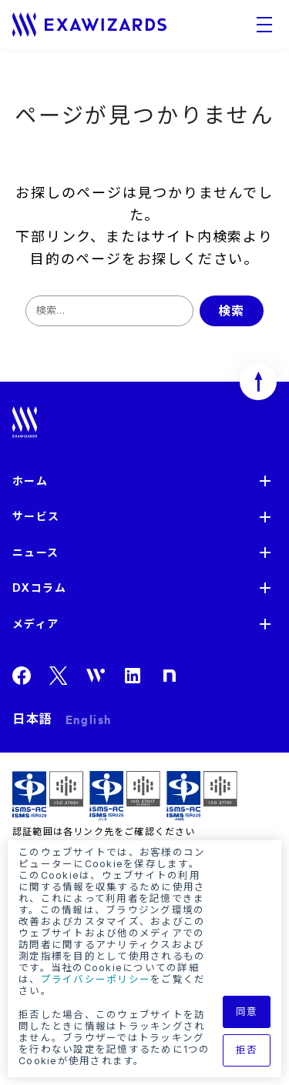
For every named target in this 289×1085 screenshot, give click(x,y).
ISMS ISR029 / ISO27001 (47, 796)
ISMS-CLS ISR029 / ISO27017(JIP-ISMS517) (124, 796)
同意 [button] (247, 1011)
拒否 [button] (247, 1050)
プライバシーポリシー (96, 979)
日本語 (32, 718)
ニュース (35, 552)
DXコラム (39, 587)
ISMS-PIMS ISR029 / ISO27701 (201, 796)
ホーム (30, 480)
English (89, 718)
